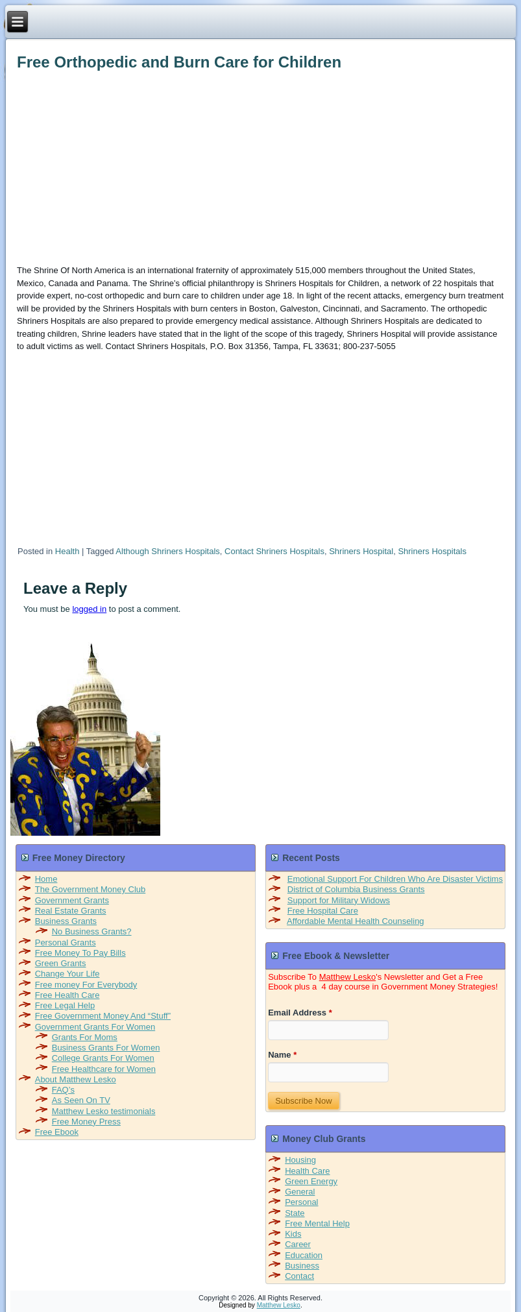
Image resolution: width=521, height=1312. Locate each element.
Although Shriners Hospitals (167, 551)
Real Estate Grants (70, 911)
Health (67, 551)
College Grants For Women (103, 1058)
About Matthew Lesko (75, 1079)
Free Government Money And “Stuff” (103, 1016)
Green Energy (311, 1181)
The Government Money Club (90, 889)
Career (298, 1244)
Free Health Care (67, 995)
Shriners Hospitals (432, 551)
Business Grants (66, 921)
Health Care (307, 1171)
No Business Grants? (92, 931)
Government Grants (72, 900)
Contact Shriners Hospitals (274, 551)
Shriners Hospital (361, 551)
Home (46, 879)
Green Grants (60, 963)
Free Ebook (57, 1132)
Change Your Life (67, 973)
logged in (89, 609)
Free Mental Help (317, 1223)
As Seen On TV (81, 1100)
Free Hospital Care (322, 911)
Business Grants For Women (106, 1047)
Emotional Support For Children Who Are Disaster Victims (395, 879)
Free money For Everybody (86, 985)
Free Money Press (86, 1121)
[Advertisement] (248, 165)
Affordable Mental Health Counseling (355, 921)
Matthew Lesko (347, 977)
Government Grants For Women (95, 1027)
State (294, 1213)
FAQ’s (63, 1090)
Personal (301, 1202)
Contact (299, 1276)
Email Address (300, 1012)
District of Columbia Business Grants (356, 889)
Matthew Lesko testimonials (104, 1111)
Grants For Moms (84, 1037)
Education (303, 1255)
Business (302, 1265)
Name (282, 1055)
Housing (300, 1160)
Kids (293, 1234)
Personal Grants (65, 942)
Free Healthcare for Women (104, 1069)
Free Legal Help (65, 1005)
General (300, 1192)
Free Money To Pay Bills (80, 953)
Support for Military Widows (338, 900)
